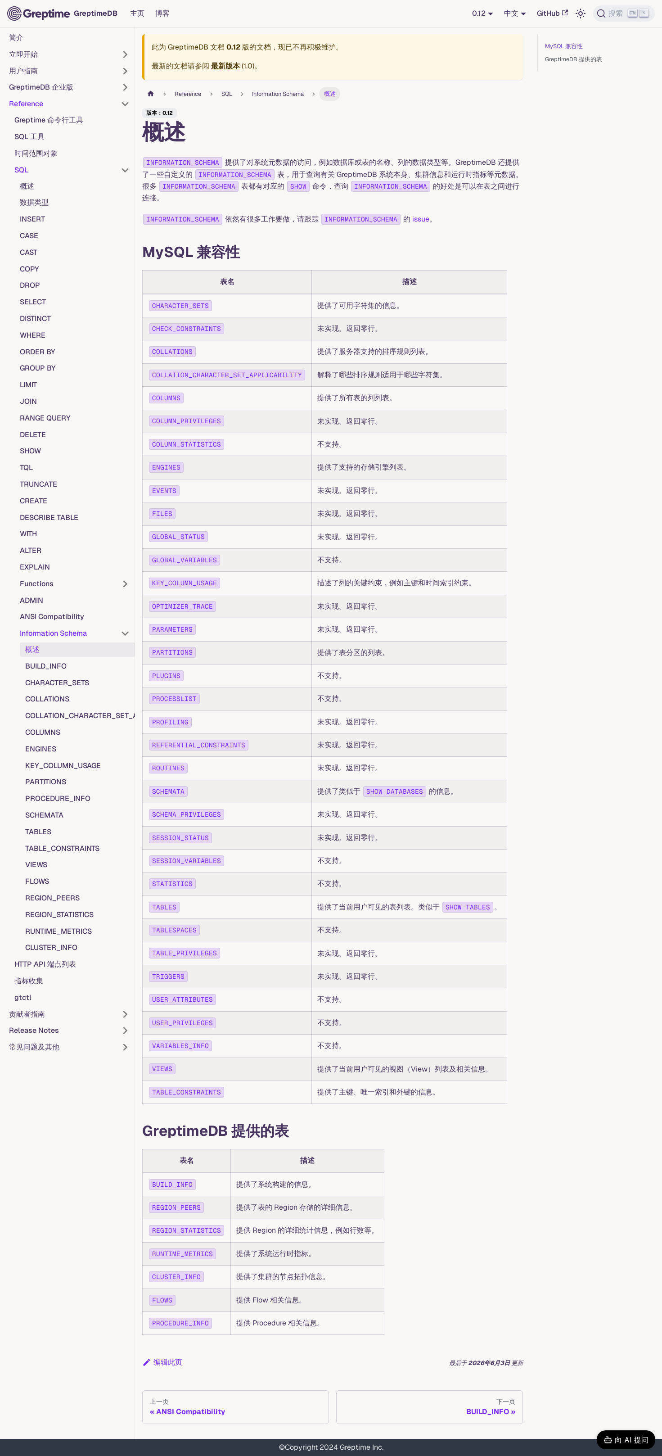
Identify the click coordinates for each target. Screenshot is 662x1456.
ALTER (30, 550)
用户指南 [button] (23, 71)
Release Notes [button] (34, 1030)
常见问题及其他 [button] (34, 1047)
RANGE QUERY (45, 418)
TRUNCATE (38, 484)
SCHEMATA (44, 815)
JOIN (28, 401)
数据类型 (34, 202)
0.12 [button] (479, 13)
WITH (28, 533)
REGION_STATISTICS (59, 914)
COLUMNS (42, 732)
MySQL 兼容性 (564, 46)
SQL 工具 (29, 136)
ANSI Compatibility (52, 616)
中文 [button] (511, 13)
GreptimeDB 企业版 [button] (41, 87)
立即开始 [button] (23, 54)
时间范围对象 (36, 153)
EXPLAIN (35, 567)
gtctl (23, 997)
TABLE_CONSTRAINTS (62, 848)
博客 (162, 13)
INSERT (32, 219)
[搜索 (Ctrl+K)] (624, 13)
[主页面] (150, 94)
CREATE (33, 501)
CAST (28, 252)
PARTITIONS (45, 782)
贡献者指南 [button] (27, 1014)
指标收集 (28, 981)
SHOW (30, 451)
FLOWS (37, 881)
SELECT (33, 302)
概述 (27, 186)
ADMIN (31, 600)
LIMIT (28, 384)
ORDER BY (37, 352)
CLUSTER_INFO (51, 947)
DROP (30, 285)
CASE (29, 235)
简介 (16, 37)
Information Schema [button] (53, 633)
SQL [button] (21, 170)
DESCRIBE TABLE (49, 517)
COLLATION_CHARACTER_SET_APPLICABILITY (80, 715)
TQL (26, 467)
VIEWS (36, 864)
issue (420, 219)
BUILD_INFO (46, 666)
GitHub (552, 13)
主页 (137, 13)
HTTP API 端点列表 (45, 964)
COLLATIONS (47, 699)
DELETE (33, 434)
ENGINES (40, 749)
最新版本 (225, 66)
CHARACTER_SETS (57, 682)
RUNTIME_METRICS (58, 931)
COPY (29, 269)
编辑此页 (162, 1362)
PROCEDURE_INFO (57, 798)
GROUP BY (38, 368)
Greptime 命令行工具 (48, 120)
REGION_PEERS (52, 898)
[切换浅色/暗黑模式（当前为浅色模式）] (580, 13)
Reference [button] (26, 104)
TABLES (38, 832)
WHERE (32, 335)
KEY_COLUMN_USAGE (63, 765)
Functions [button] (37, 583)
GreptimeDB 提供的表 (573, 59)
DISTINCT (35, 318)
